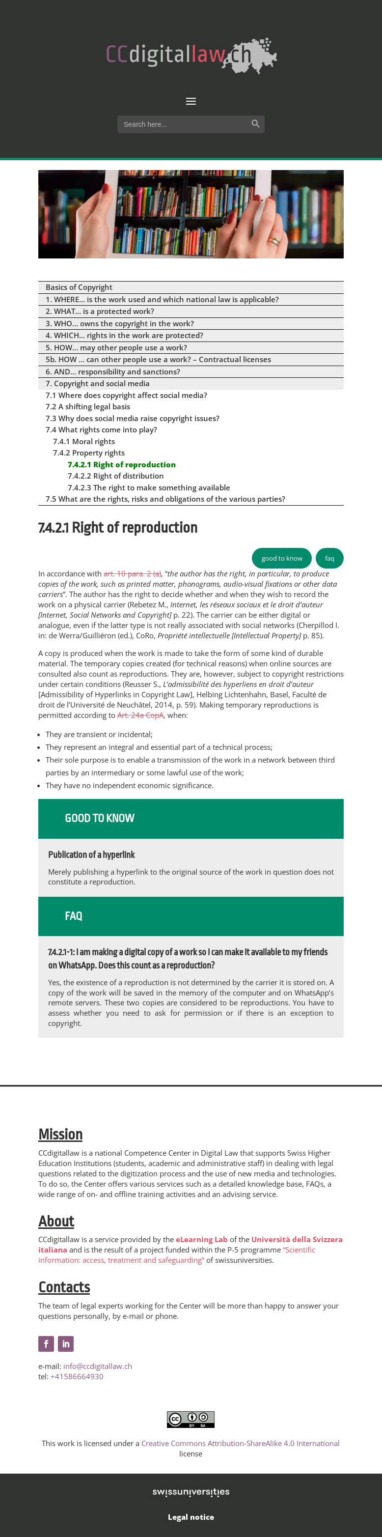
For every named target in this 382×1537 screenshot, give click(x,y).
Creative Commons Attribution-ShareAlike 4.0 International (240, 1443)
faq (329, 558)
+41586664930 (77, 1376)
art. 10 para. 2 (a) (132, 573)
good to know (282, 558)
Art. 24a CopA (140, 715)
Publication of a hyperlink (91, 855)
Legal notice (191, 1517)
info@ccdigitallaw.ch (97, 1366)
